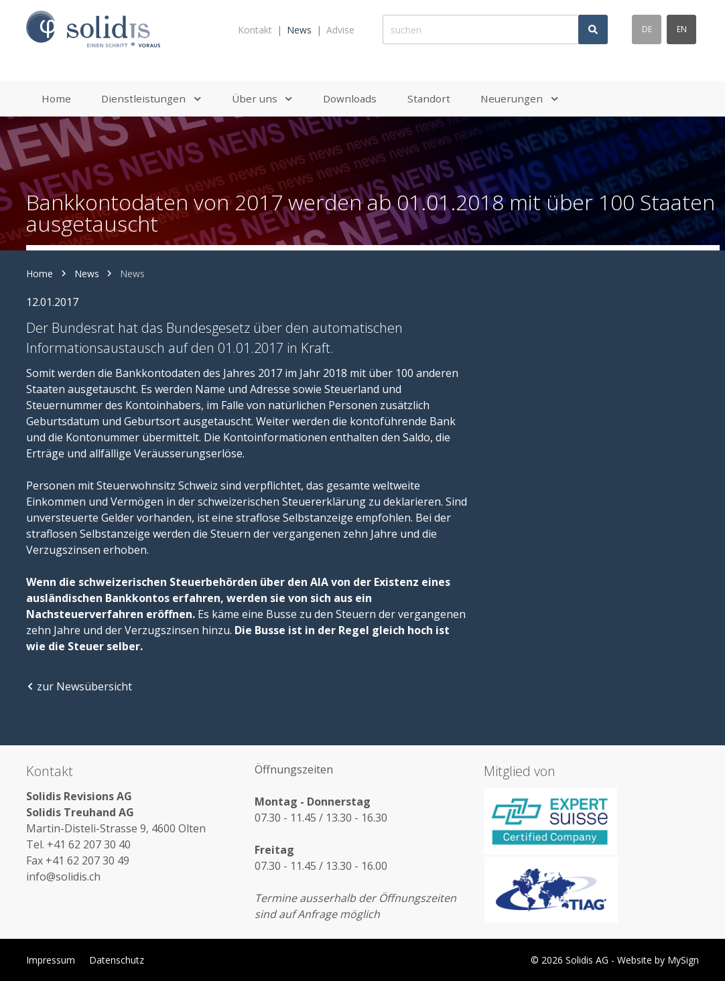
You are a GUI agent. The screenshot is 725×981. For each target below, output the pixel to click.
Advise (340, 29)
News (299, 29)
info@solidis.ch (63, 876)
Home (39, 273)
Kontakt (255, 29)
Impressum (50, 960)
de (647, 29)
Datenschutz (116, 960)
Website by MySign (658, 960)
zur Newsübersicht (79, 686)
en (682, 29)
